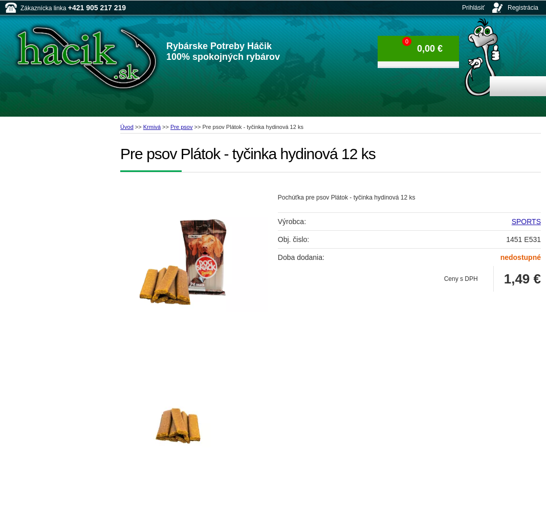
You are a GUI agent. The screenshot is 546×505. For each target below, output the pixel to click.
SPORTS (526, 221)
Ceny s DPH (461, 278)
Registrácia (523, 7)
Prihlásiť (473, 7)
